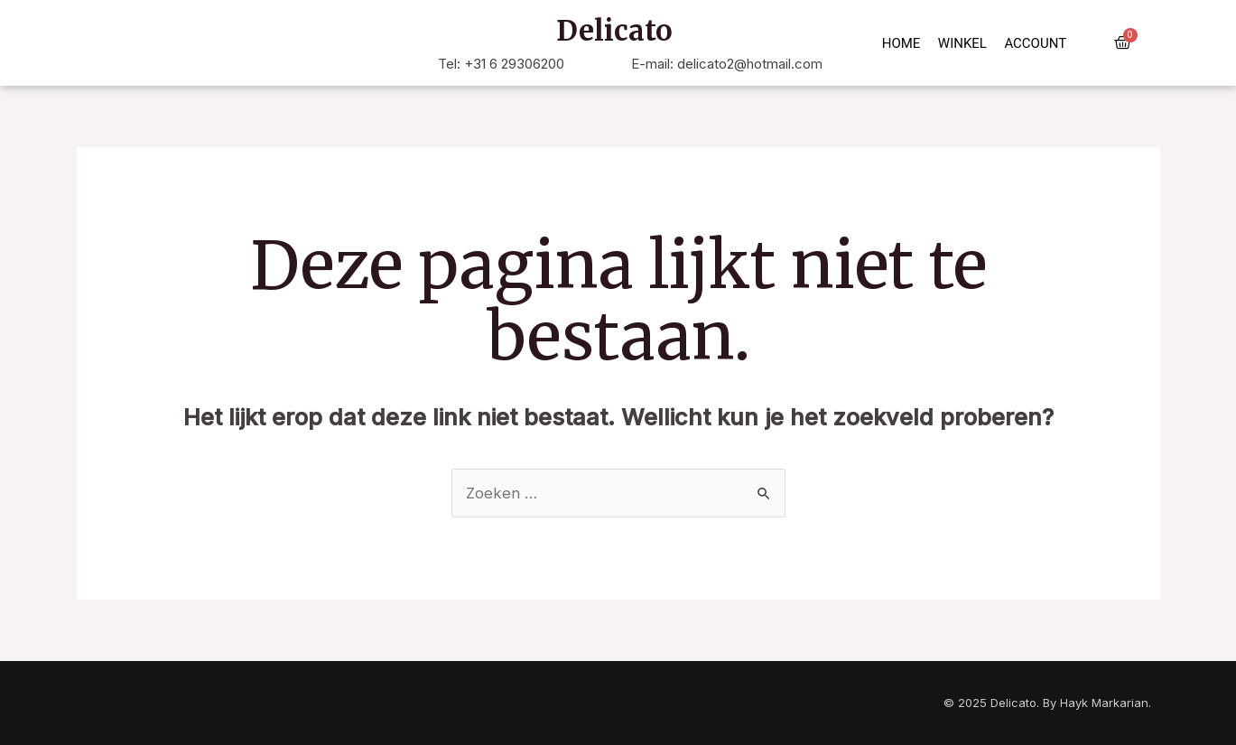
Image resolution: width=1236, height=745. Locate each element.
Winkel (962, 43)
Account (1035, 43)
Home (901, 43)
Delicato (614, 31)
